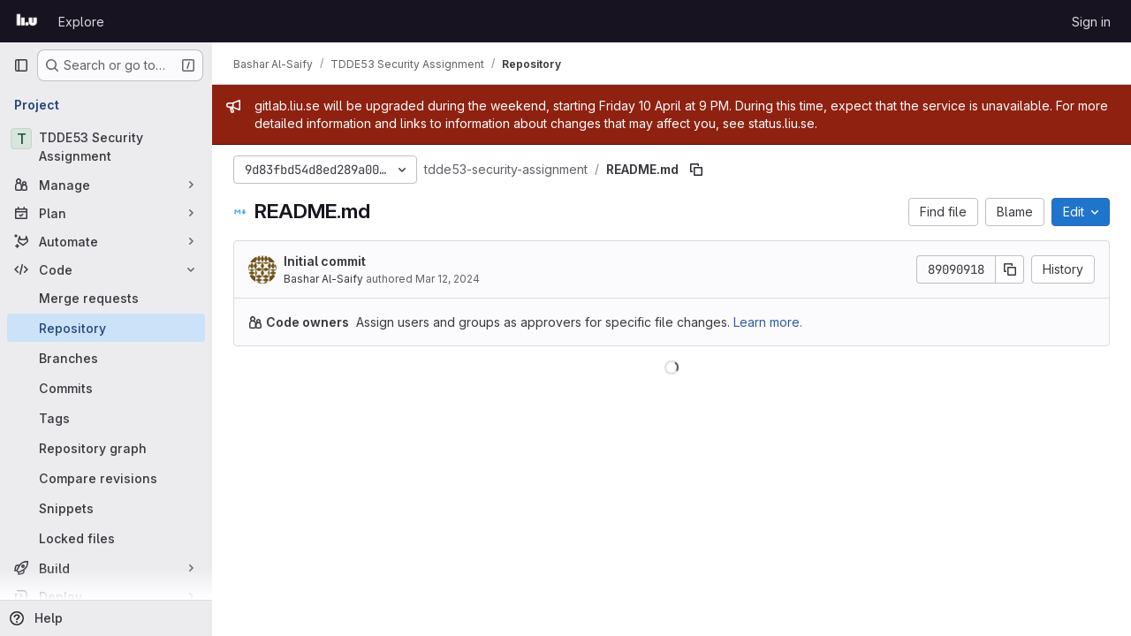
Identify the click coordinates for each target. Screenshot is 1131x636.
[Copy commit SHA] (1010, 269)
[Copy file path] (696, 169)
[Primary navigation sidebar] (21, 65)
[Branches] (106, 358)
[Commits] (106, 388)
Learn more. (767, 321)
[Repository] (106, 328)
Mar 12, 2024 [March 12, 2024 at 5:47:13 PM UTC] (447, 278)
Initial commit (325, 261)
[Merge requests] (106, 298)
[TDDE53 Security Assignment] (106, 147)
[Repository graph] (106, 448)
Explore (81, 21)
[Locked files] (106, 538)
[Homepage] (27, 21)
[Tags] (106, 418)
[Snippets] (106, 508)
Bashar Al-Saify (323, 278)
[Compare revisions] (106, 478)
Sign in (1091, 21)
